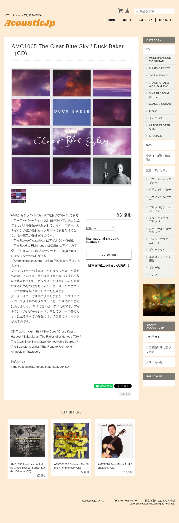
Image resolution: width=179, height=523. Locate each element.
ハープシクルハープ (160, 198)
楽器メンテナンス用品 (160, 258)
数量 (89, 228)
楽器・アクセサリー (158, 170)
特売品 (153, 111)
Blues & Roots (160, 68)
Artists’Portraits (159, 127)
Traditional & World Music (159, 84)
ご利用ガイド (154, 336)
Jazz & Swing (158, 75)
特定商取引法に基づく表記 (158, 349)
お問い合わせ (154, 362)
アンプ (153, 274)
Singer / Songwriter (159, 95)
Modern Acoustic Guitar (160, 59)
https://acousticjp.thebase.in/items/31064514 (40, 366)
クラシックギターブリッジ (160, 219)
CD (148, 49)
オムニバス (156, 118)
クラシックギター (160, 189)
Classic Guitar (160, 103)
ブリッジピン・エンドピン (160, 209)
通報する (125, 394)
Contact (165, 20)
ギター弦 (154, 267)
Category (145, 20)
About (127, 20)
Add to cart (108, 254)
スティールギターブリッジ (160, 230)
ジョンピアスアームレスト (160, 241)
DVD (149, 145)
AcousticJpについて (93, 500)
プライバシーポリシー (124, 500)
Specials (155, 135)
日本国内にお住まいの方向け (109, 265)
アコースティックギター (160, 180)
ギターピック (157, 249)
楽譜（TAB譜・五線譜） (158, 157)
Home (111, 20)
